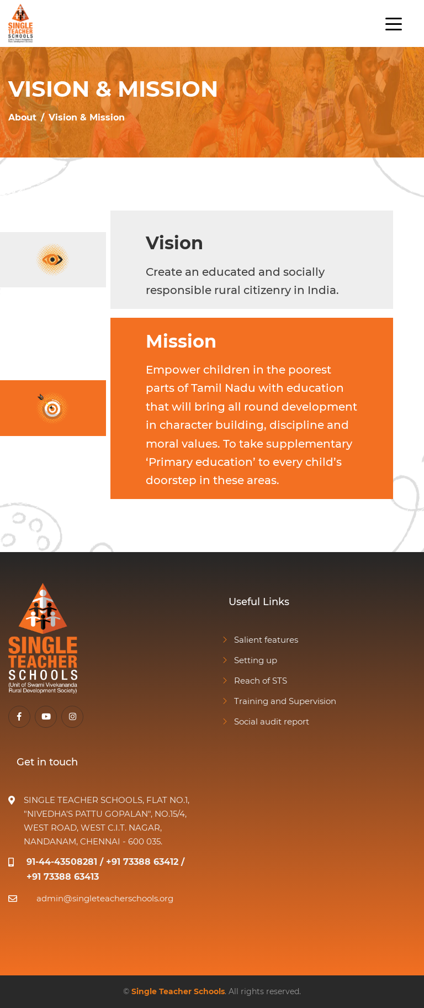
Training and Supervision (278, 701)
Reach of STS (253, 680)
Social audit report (264, 721)
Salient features (259, 639)
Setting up (248, 660)
